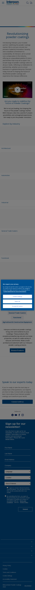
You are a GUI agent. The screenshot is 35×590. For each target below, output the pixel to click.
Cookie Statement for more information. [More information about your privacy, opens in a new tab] (14, 291)
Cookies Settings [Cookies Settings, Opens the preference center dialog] (17, 296)
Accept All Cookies (17, 306)
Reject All (17, 301)
